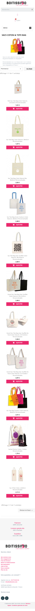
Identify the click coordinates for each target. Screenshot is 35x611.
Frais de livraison (5, 560)
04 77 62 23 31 (15, 580)
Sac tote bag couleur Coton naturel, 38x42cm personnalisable (17, 411)
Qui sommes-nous (6, 557)
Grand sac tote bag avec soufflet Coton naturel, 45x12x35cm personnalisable (17, 296)
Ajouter (17, 109)
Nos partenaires (5, 564)
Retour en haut (26, 510)
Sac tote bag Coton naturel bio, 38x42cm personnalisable (17, 179)
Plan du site (4, 570)
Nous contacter (5, 568)
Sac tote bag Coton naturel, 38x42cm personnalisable (17, 140)
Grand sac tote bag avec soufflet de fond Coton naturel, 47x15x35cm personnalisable (17, 335)
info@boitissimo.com (11, 582)
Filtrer (29, 69)
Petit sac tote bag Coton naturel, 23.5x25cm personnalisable (17, 102)
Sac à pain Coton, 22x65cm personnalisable (18, 489)
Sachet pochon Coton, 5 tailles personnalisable (17, 450)
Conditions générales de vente (19, 605)
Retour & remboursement (8, 562)
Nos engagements (6, 559)
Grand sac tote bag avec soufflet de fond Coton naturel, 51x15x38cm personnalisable (17, 373)
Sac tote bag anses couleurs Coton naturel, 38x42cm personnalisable (17, 218)
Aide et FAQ (4, 566)
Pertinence (11, 69)
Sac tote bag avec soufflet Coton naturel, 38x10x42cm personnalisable (17, 257)
